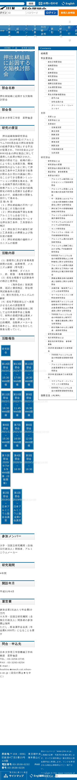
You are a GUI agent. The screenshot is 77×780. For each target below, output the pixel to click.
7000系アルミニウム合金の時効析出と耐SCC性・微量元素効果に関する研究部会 (62, 319)
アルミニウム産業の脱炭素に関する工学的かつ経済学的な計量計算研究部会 (62, 270)
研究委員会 (53, 76)
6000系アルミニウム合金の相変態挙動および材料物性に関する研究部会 (62, 259)
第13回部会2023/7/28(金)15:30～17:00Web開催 (17, 374)
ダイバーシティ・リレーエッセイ (62, 106)
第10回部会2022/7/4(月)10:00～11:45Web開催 (17, 405)
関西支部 (55, 146)
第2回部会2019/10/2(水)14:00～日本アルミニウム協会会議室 (6, 506)
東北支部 (55, 131)
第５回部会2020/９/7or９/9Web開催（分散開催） (6, 469)
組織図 (44, 53)
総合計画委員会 (55, 62)
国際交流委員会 (55, 84)
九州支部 (55, 153)
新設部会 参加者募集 (58, 172)
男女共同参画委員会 (57, 94)
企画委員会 (53, 91)
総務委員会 (53, 73)
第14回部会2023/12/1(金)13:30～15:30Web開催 (6, 374)
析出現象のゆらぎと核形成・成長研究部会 (62, 328)
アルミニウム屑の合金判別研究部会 (62, 240)
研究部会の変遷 (55, 164)
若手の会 (55, 98)
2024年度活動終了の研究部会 (60, 376)
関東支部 (55, 135)
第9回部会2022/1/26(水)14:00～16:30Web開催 (29, 405)
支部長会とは (54, 120)
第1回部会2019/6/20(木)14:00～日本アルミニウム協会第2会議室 (17, 506)
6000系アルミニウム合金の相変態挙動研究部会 (62, 389)
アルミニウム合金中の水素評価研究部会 (62, 216)
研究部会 (6, 350)
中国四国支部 (57, 149)
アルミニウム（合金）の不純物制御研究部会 (62, 233)
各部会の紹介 (54, 175)
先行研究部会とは (56, 338)
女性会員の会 (57, 102)
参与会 (51, 69)
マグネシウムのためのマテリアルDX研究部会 (62, 223)
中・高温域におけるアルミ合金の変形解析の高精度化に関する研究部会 (62, 202)
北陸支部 (55, 138)
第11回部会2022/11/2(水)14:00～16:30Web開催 (6, 405)
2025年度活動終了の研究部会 (60, 349)
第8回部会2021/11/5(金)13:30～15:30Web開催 (6, 435)
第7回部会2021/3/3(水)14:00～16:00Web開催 (17, 435)
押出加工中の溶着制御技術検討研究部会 (62, 210)
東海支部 (55, 142)
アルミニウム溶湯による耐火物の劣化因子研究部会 (62, 192)
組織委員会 (53, 65)
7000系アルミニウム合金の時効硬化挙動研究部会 (62, 358)
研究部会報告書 (55, 334)
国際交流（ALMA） (51, 395)
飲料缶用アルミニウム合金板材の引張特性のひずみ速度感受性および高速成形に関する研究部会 (62, 306)
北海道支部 (56, 127)
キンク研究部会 (58, 229)
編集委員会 (53, 80)
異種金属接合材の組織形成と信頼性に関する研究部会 (62, 281)
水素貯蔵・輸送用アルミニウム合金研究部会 (62, 289)
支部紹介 (52, 124)
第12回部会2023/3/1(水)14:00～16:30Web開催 (29, 374)
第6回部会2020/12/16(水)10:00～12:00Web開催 (29, 435)
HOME (7, 48)
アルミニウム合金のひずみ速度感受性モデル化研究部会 (62, 367)
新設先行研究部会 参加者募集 (60, 342)
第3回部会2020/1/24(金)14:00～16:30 (29, 462)
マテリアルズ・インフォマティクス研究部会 (62, 382)
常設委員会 (47, 58)
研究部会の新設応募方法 (59, 168)
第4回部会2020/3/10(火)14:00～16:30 (17, 462)
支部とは (52, 117)
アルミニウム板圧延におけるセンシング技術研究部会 (62, 182)
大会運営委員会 (55, 87)
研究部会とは (54, 161)
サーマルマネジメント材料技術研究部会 (62, 296)
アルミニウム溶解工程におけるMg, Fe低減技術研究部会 (62, 249)
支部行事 (69, 30)
